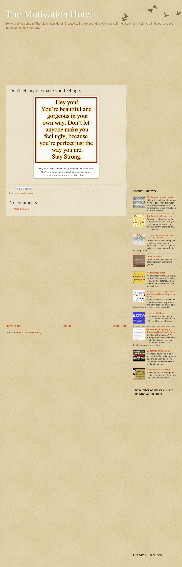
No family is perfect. (156, 273)
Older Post (120, 325)
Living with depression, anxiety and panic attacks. (161, 236)
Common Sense (154, 256)
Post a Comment (21, 209)
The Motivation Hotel (49, 14)
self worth (21, 193)
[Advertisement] (91, 57)
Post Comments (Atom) (30, 332)
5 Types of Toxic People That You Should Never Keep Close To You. (161, 294)
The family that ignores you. (160, 216)
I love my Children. (155, 313)
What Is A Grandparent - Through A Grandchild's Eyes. (161, 330)
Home (67, 325)
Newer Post (13, 325)
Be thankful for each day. (158, 351)
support (30, 193)
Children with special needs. (160, 197)
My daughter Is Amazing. (158, 369)
